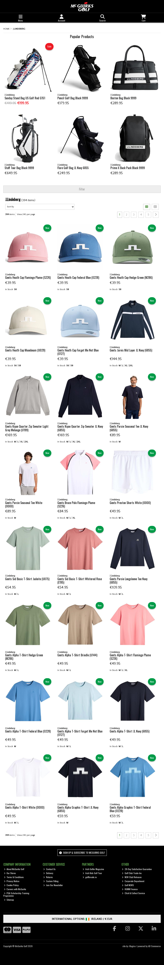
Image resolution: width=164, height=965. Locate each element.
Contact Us (49, 869)
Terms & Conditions (14, 877)
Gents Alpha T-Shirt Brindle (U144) (77, 655)
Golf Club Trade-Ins (132, 873)
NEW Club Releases (132, 877)
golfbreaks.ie (90, 877)
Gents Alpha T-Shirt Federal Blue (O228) (28, 731)
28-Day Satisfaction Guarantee (137, 869)
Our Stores (10, 873)
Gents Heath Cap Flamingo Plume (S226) (28, 277)
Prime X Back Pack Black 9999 (127, 168)
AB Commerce (154, 946)
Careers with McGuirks (15, 889)
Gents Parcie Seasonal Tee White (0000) (23, 504)
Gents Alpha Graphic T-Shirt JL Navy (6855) (77, 809)
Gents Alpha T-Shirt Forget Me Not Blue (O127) (79, 733)
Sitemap (9, 899)
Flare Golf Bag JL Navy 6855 (73, 168)
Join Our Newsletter (53, 885)
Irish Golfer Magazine (93, 869)
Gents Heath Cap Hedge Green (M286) (131, 277)
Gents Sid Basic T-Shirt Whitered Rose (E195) (79, 581)
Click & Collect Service (133, 893)
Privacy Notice (12, 881)
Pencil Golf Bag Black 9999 (72, 98)
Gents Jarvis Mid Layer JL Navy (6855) (131, 350)
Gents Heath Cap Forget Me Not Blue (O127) (78, 352)
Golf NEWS (128, 885)
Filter (82, 189)
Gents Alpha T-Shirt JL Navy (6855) (129, 731)
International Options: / (82, 919)
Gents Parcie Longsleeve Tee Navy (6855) (128, 581)
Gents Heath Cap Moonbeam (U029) (25, 350)
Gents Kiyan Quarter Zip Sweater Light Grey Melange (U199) (26, 428)
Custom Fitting (51, 881)
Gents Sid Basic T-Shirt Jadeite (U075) (27, 579)
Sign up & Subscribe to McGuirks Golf (82, 852)
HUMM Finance (130, 889)
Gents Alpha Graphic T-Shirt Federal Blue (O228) (130, 809)
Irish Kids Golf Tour (92, 873)
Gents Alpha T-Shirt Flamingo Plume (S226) (130, 657)
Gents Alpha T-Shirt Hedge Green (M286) (24, 657)
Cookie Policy (11, 885)
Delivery (48, 873)
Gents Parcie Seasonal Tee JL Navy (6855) (129, 428)
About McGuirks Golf (14, 869)
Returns (48, 877)
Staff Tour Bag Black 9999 (19, 168)
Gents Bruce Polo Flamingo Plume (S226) (76, 504)
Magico (132, 946)
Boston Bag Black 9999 (123, 98)
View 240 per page (26, 214)
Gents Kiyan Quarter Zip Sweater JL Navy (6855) (80, 428)
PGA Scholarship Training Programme (16, 894)
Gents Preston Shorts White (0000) (130, 503)
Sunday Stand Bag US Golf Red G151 (25, 98)
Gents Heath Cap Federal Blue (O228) (78, 277)
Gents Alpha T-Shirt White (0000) (24, 807)
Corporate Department (133, 881)
